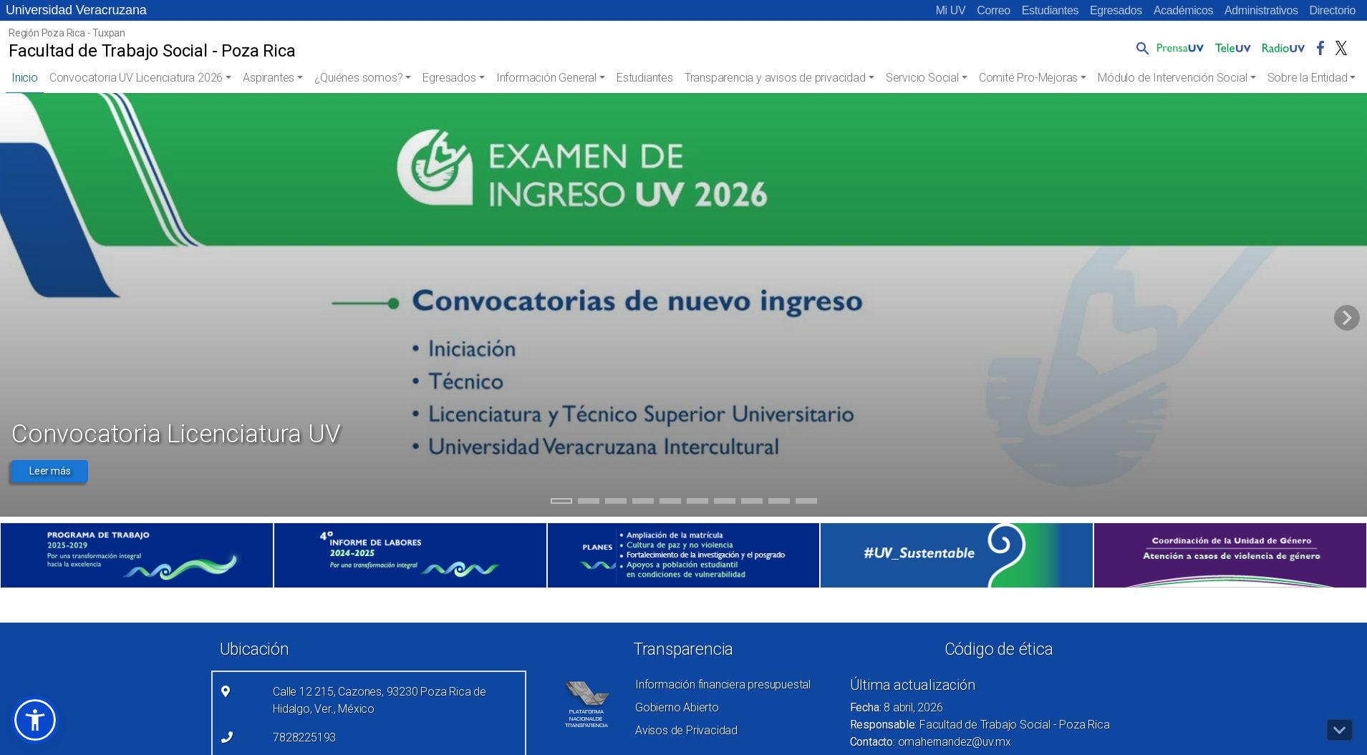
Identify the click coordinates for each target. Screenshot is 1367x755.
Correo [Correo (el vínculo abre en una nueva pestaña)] (993, 10)
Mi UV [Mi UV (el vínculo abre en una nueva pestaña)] (951, 10)
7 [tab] (724, 503)
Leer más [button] (49, 471)
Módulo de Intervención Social (1172, 77)
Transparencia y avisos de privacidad (775, 77)
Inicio (24, 77)
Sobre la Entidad (1307, 77)
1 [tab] (561, 503)
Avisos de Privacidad (686, 730)
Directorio (1333, 10)
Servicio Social (922, 77)
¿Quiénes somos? (358, 77)
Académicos (1183, 10)
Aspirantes (268, 77)
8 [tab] (751, 503)
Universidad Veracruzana (76, 10)
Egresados (1116, 10)
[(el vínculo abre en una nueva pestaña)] (136, 555)
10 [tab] (806, 503)
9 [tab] (779, 503)
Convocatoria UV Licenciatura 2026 (136, 77)
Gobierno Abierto (677, 707)
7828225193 (304, 737)
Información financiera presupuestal (723, 684)
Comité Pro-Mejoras (1028, 77)
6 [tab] (697, 503)
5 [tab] (670, 503)
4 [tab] (642, 503)
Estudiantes (1050, 10)
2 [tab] (588, 503)
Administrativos (1261, 10)
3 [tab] (615, 503)
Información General (546, 77)
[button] (1140, 48)
